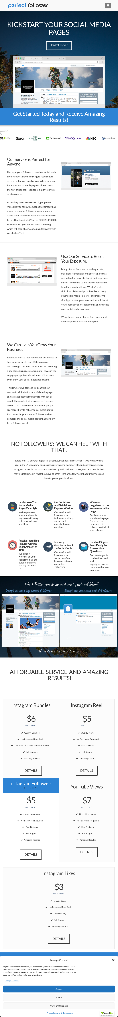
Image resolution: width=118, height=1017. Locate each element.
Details (30, 770)
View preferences (59, 1005)
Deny (59, 997)
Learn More (59, 45)
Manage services (12, 981)
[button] (113, 960)
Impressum (68, 1013)
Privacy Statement (54, 1013)
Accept (59, 989)
